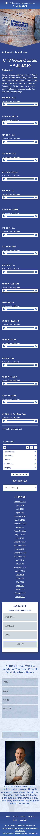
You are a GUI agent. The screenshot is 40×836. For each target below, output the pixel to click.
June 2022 (20, 538)
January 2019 (20, 597)
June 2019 (20, 578)
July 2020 (20, 560)
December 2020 (20, 553)
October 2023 (20, 520)
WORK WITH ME (20, 474)
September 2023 (20, 524)
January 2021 (20, 549)
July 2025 (20, 505)
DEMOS (15, 816)
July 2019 (20, 575)
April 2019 (20, 586)
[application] (18, 104)
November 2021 (20, 546)
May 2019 (20, 582)
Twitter (4, 86)
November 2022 (20, 531)
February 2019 (20, 593)
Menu (21, 14)
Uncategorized (7, 70)
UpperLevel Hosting (30, 833)
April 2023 (20, 527)
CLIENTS (31, 816)
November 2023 (20, 516)
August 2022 (20, 535)
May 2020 (20, 564)
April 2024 (20, 513)
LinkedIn (29, 83)
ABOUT (23, 816)
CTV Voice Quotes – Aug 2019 (20, 63)
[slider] (20, 104)
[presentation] (18, 725)
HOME (8, 816)
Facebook (21, 83)
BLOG (15, 820)
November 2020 (20, 557)
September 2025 (20, 502)
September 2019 (20, 567)
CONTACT (23, 820)
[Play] (5, 103)
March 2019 (20, 589)
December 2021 (20, 542)
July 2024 (20, 509)
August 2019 (20, 571)
